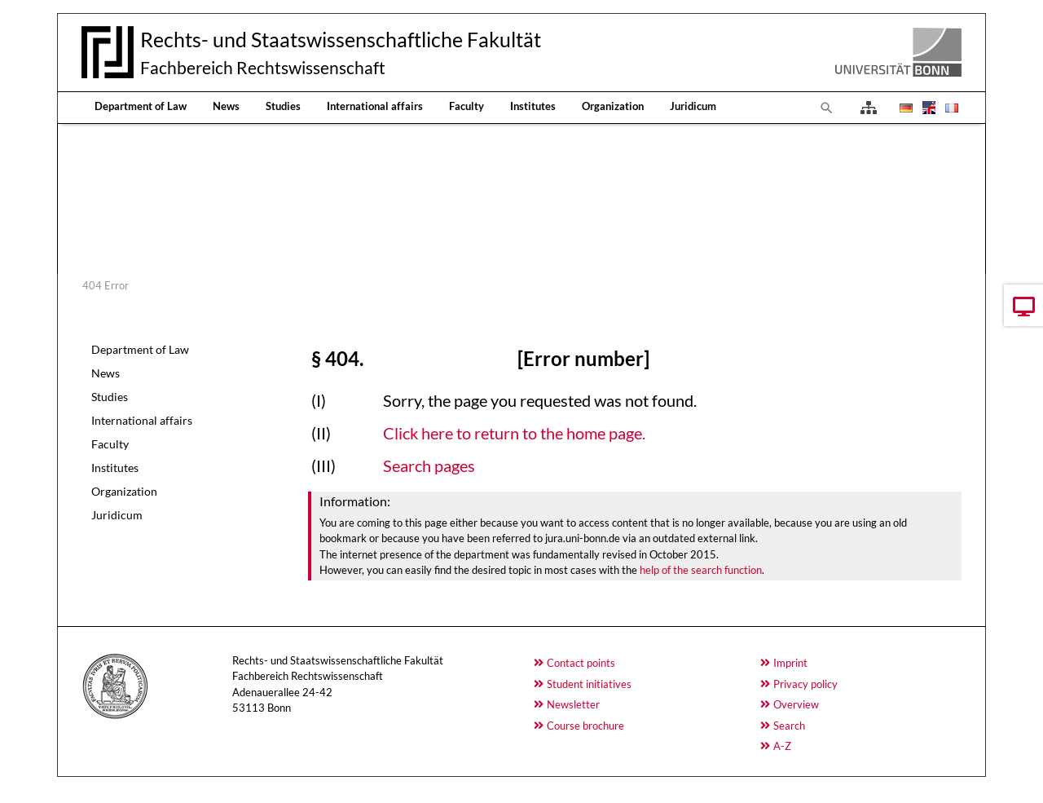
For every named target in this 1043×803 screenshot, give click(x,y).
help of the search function (701, 569)
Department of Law (141, 106)
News (226, 106)
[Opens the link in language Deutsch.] (904, 107)
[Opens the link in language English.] (927, 107)
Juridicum (693, 106)
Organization (613, 106)
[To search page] (827, 107)
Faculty (466, 106)
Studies (283, 106)
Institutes (533, 106)
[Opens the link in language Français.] (950, 107)
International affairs (375, 106)
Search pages (429, 465)
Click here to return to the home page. (514, 433)
